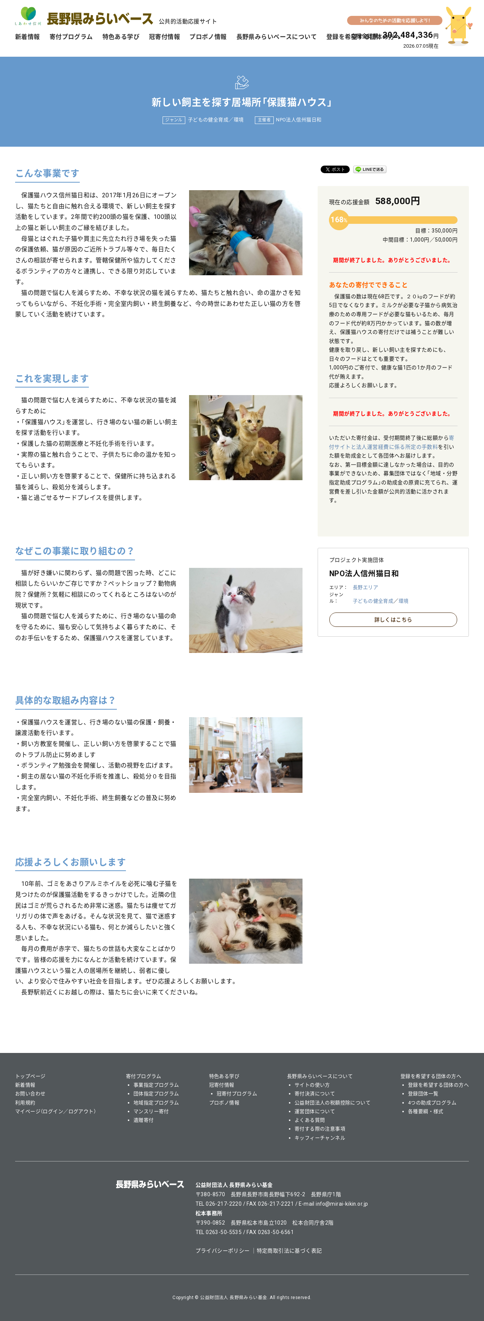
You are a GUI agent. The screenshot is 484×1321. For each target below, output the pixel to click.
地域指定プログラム (156, 1102)
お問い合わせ (30, 1093)
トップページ (30, 1076)
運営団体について (315, 1111)
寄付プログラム (71, 36)
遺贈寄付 (143, 1120)
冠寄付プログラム (237, 1093)
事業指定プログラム (156, 1085)
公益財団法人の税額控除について (333, 1102)
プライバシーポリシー (222, 1251)
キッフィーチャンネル (320, 1138)
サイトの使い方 (312, 1085)
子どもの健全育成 (208, 119)
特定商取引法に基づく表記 (289, 1251)
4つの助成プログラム (432, 1102)
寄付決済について (315, 1093)
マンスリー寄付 (151, 1111)
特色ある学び (121, 36)
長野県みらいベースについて (276, 36)
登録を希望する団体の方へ (430, 1076)
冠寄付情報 (164, 36)
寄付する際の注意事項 (320, 1129)
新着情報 (27, 36)
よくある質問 (310, 1120)
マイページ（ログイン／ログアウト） (55, 1111)
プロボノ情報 (208, 36)
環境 (239, 119)
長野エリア (365, 587)
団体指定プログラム (156, 1093)
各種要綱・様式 (426, 1111)
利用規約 (25, 1102)
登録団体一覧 (423, 1093)
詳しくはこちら (393, 620)
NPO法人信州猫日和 (298, 119)
